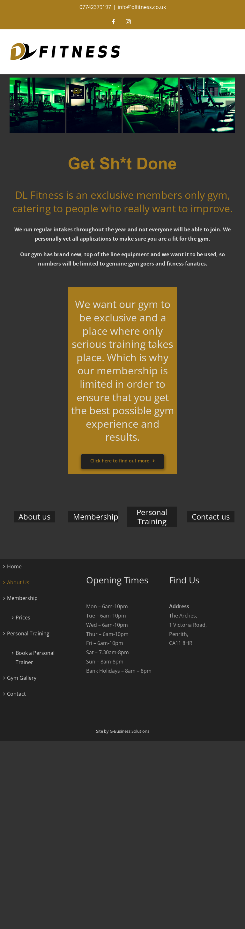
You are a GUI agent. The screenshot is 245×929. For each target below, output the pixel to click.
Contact (16, 693)
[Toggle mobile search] (225, 39)
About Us (18, 582)
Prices (23, 617)
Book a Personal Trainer (35, 657)
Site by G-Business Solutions (122, 731)
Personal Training (28, 633)
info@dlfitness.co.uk (142, 7)
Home (14, 566)
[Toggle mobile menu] (238, 39)
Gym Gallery (21, 677)
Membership (22, 598)
